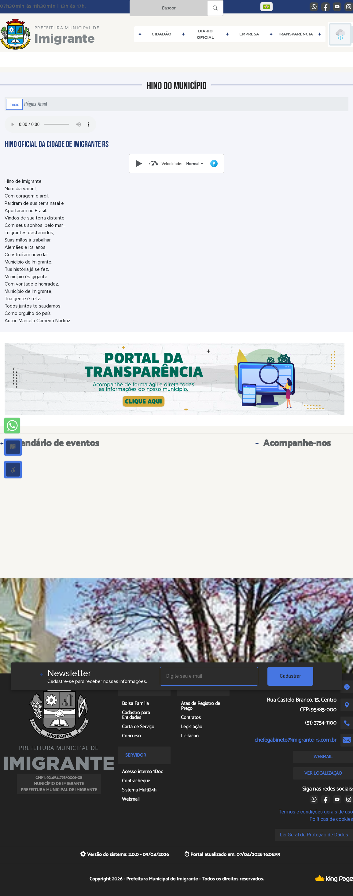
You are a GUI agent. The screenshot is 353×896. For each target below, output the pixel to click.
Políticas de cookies (331, 819)
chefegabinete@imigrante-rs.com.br (295, 740)
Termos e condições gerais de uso (316, 812)
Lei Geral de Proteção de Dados (314, 835)
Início (14, 104)
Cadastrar (290, 676)
